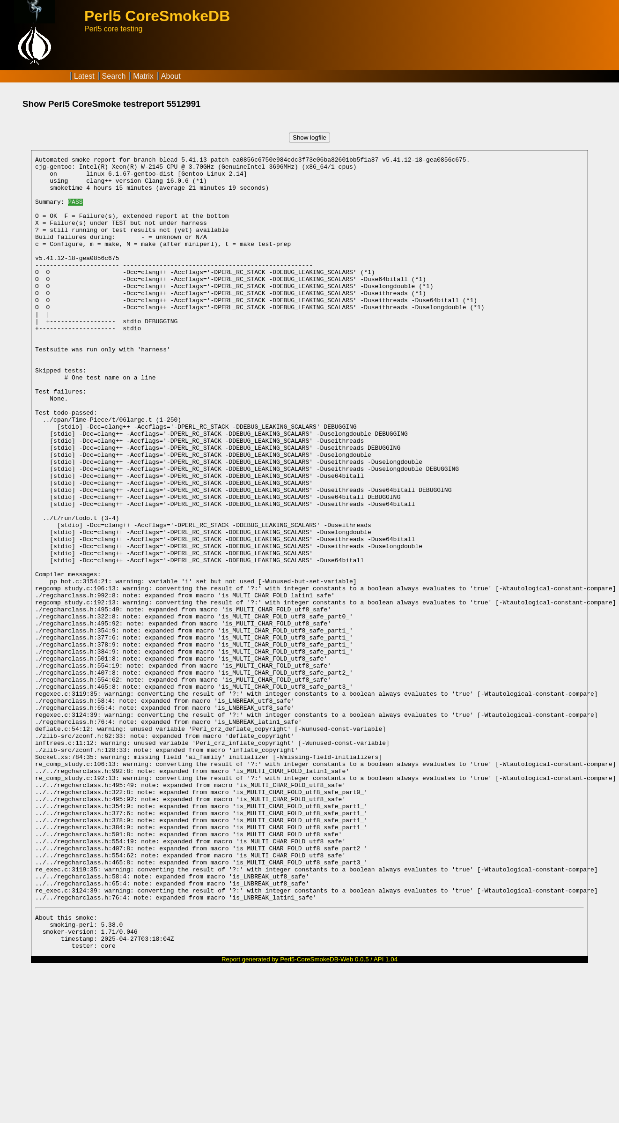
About (171, 76)
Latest (84, 76)
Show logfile (309, 137)
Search (114, 76)
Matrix (143, 76)
